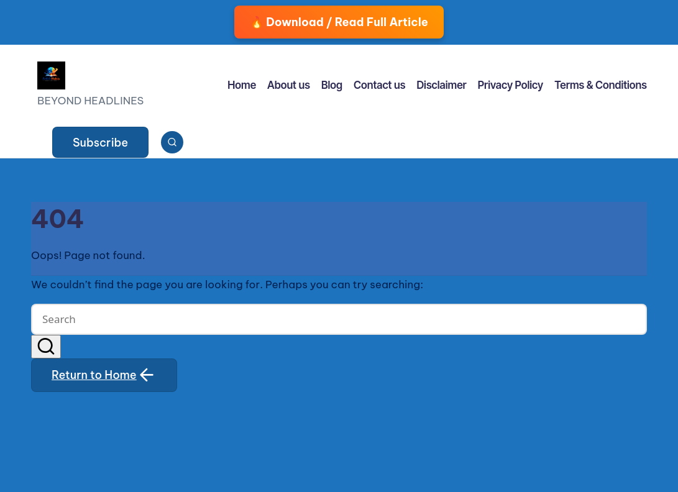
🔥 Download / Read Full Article (339, 22)
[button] (100, 142)
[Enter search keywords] (339, 319)
